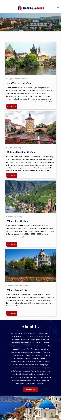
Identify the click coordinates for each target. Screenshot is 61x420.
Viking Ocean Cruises (18, 290)
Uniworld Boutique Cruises (21, 152)
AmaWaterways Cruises (19, 83)
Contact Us (11, 106)
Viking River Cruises (17, 221)
